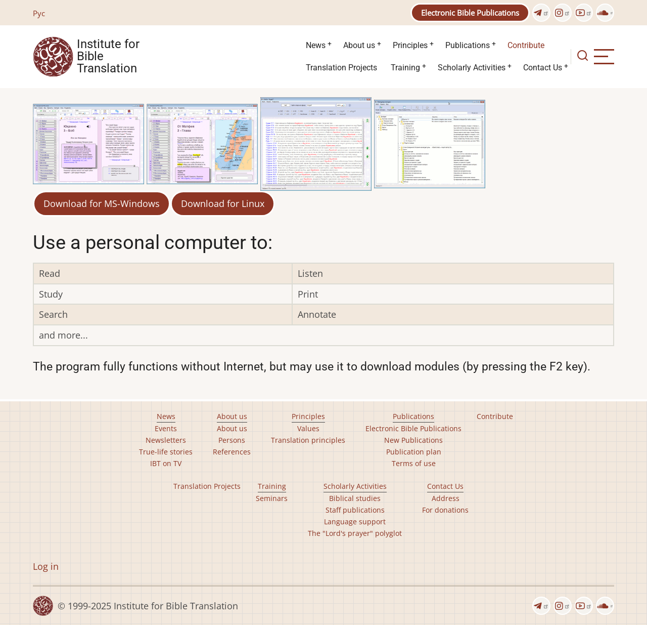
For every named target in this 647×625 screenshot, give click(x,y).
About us (359, 45)
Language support (355, 521)
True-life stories (166, 451)
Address (445, 498)
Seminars (272, 498)
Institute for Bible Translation (108, 56)
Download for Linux (222, 203)
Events (166, 428)
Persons (231, 440)
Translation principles (308, 440)
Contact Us (542, 67)
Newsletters (166, 440)
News (316, 45)
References (232, 451)
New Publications (413, 440)
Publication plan (413, 451)
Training (405, 67)
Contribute (525, 45)
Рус (39, 13)
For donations (445, 510)
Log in (46, 566)
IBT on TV (165, 463)
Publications (467, 45)
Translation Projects (341, 67)
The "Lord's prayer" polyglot (355, 533)
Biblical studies (355, 498)
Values (308, 428)
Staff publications (355, 510)
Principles (410, 45)
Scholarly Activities (471, 67)
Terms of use (414, 463)
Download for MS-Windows (101, 203)
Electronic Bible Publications (470, 13)
